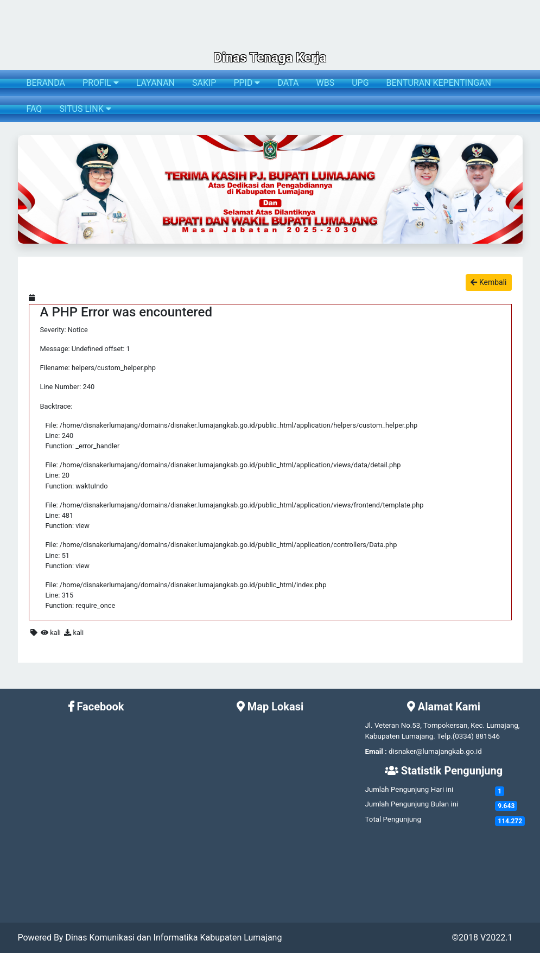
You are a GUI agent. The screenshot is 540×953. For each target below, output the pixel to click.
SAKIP (204, 83)
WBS (325, 83)
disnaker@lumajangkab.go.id (435, 751)
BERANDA (46, 83)
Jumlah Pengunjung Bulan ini (411, 804)
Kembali (488, 282)
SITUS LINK (85, 109)
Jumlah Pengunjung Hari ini (409, 789)
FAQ (34, 109)
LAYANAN (155, 83)
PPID (246, 83)
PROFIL (100, 83)
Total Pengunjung (393, 819)
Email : (375, 751)
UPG (360, 83)
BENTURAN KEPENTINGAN (438, 83)
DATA (287, 83)
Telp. (445, 736)
